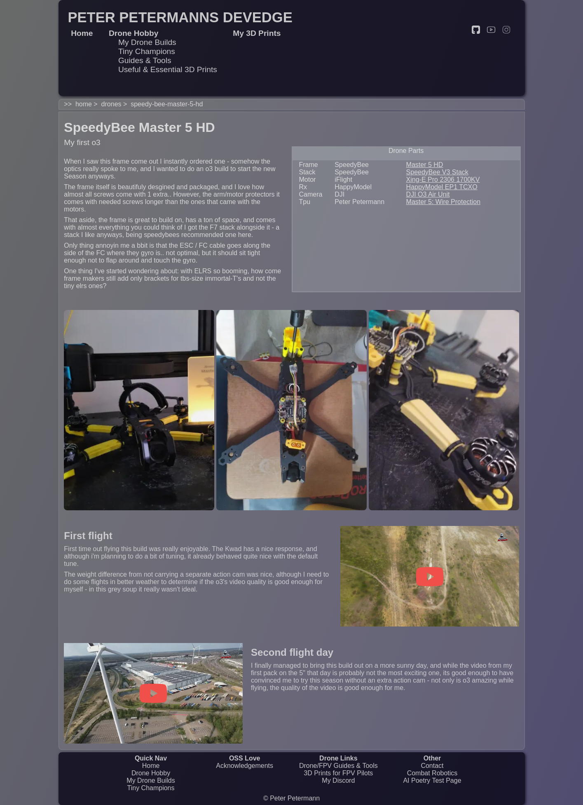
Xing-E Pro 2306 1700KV (443, 179)
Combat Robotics (432, 773)
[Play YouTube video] (429, 576)
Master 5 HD (424, 164)
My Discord (338, 780)
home (83, 104)
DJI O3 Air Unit (428, 194)
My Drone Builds (147, 42)
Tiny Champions (146, 51)
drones (111, 104)
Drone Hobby (150, 773)
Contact (432, 765)
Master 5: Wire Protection (443, 201)
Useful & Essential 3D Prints (167, 69)
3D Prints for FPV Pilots (338, 773)
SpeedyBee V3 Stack (437, 172)
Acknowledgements (244, 765)
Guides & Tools (144, 60)
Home (151, 765)
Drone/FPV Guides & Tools (338, 765)
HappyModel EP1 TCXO (442, 186)
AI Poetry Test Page (432, 780)
